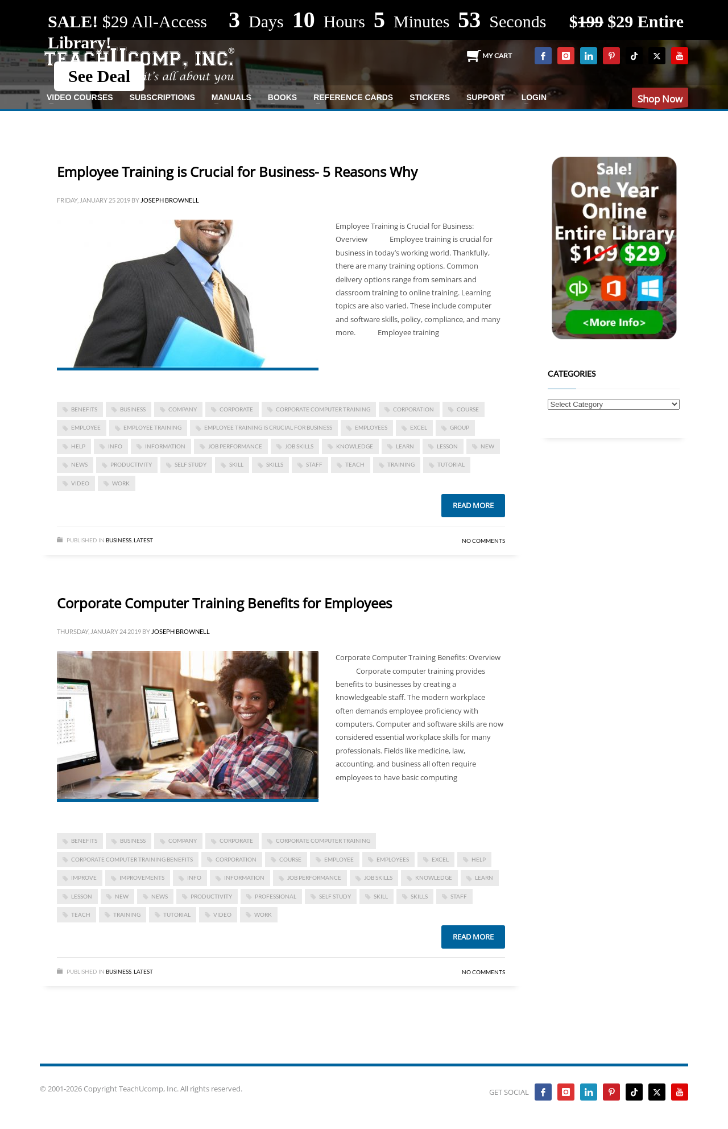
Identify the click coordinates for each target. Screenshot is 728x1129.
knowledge (354, 446)
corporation (413, 409)
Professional (275, 896)
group (459, 427)
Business (118, 540)
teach (355, 464)
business (133, 409)
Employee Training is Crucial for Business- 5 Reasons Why (237, 171)
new (487, 446)
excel (418, 427)
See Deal (99, 76)
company (182, 409)
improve (84, 877)
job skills (299, 446)
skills (274, 464)
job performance (235, 446)
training (401, 464)
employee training (152, 427)
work (121, 483)
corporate (236, 409)
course (468, 409)
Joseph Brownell (169, 200)
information (165, 446)
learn (405, 446)
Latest (143, 540)
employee (86, 427)
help (78, 446)
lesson (447, 446)
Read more (473, 505)
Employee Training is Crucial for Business (268, 427)
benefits (84, 409)
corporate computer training (323, 409)
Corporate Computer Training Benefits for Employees (224, 603)
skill (236, 464)
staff (314, 464)
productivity (131, 464)
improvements (141, 877)
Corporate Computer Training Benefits (132, 859)
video (80, 483)
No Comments (483, 540)
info (115, 446)
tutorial (451, 464)
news (79, 464)
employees (371, 427)
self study (190, 464)
